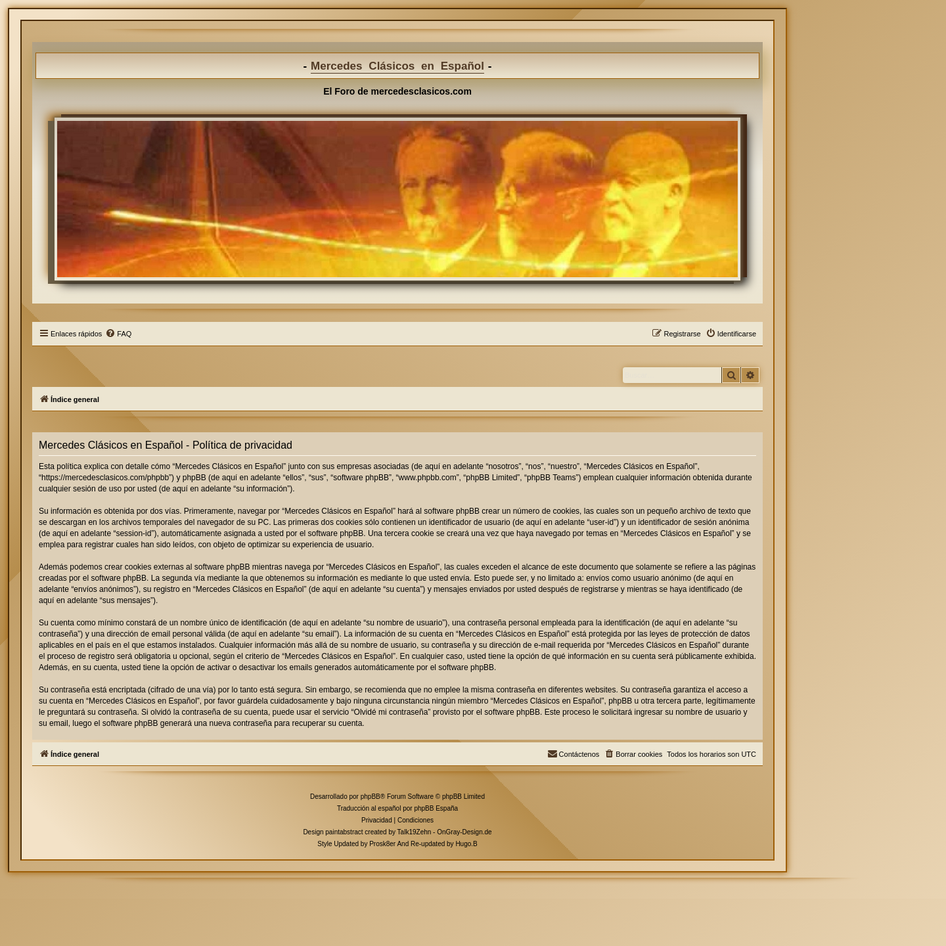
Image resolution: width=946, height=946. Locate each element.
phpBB (370, 796)
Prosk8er (382, 843)
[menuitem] (118, 334)
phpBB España (436, 808)
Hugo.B (466, 843)
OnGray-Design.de (464, 832)
